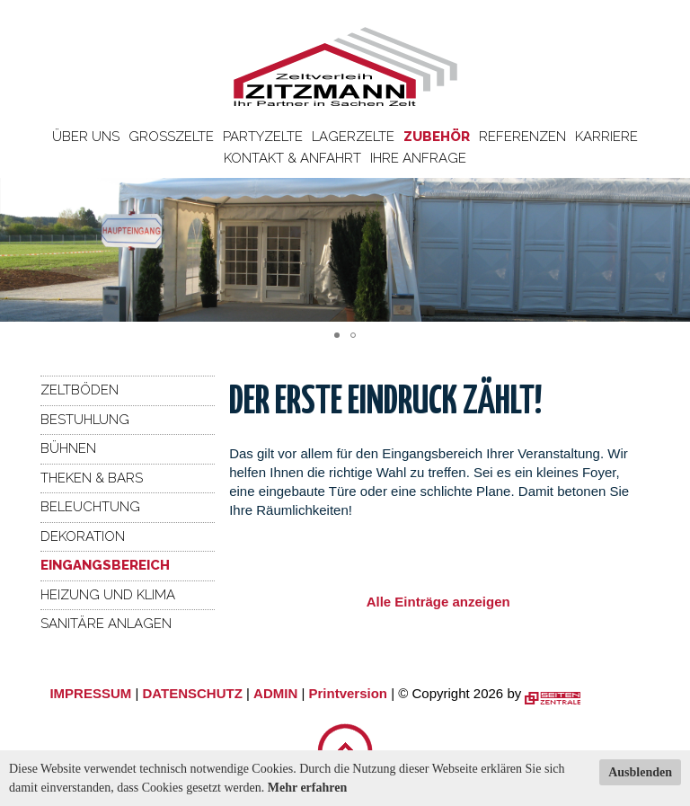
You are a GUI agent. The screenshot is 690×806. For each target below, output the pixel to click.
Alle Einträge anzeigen (438, 601)
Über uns (85, 136)
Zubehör (436, 136)
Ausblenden (640, 772)
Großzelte (171, 136)
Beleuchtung (90, 507)
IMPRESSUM (90, 693)
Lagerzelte (353, 136)
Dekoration (82, 536)
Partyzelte (263, 136)
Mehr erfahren (308, 787)
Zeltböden (79, 390)
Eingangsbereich (105, 565)
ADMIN (275, 693)
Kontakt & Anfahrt (292, 158)
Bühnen (68, 448)
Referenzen (522, 136)
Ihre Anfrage (418, 158)
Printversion (348, 693)
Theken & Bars (91, 478)
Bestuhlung (84, 420)
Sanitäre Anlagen (106, 624)
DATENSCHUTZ (192, 693)
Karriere (606, 136)
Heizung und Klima (107, 595)
